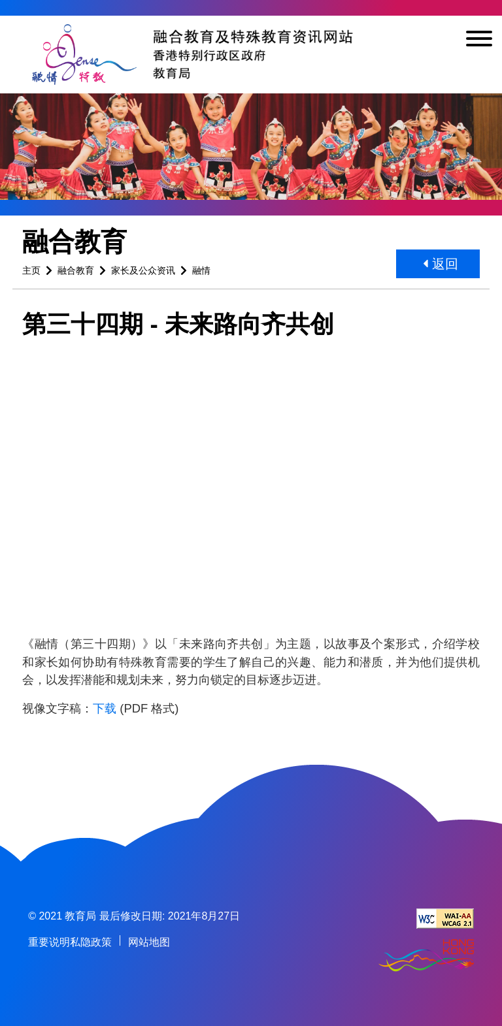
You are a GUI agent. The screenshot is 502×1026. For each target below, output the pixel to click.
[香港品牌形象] (426, 956)
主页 (31, 270)
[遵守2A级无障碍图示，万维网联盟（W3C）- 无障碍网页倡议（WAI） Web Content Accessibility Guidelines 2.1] (445, 918)
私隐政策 (91, 942)
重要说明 (49, 942)
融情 (201, 270)
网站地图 (149, 942)
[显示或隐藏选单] (479, 41)
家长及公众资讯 (143, 270)
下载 (104, 708)
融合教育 (76, 270)
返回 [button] (440, 264)
